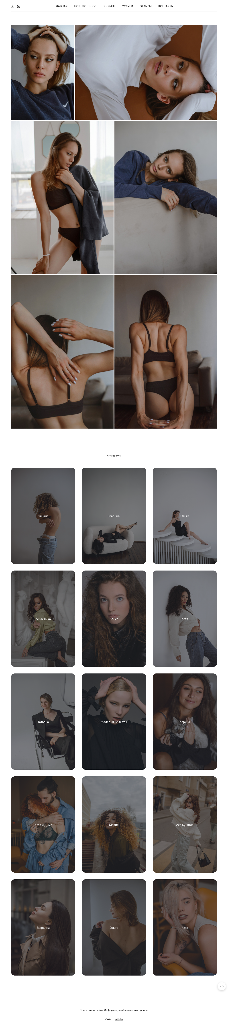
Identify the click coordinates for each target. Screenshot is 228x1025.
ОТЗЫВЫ (146, 5)
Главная (61, 5)
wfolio (119, 1022)
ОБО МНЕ (108, 5)
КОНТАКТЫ (165, 5)
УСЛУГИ (127, 5)
